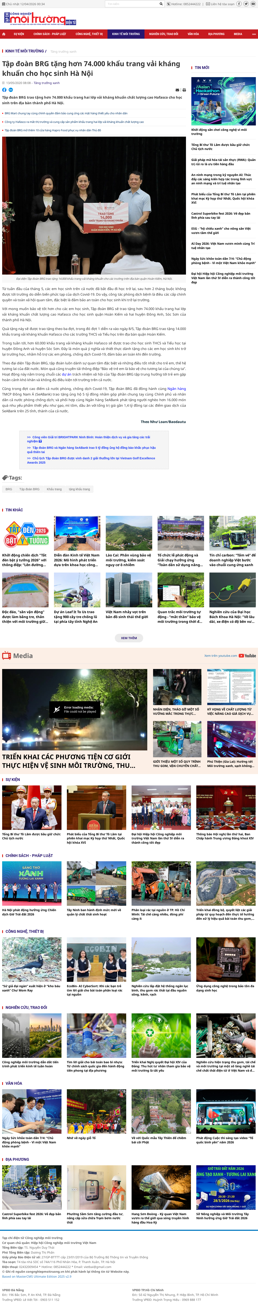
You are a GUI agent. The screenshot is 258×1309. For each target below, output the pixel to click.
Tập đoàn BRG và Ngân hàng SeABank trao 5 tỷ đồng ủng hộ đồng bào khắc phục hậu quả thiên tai (91, 450)
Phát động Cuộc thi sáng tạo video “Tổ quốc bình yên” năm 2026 (224, 1140)
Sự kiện (19, 34)
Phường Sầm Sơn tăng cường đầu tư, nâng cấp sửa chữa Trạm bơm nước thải (95, 1218)
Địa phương (216, 34)
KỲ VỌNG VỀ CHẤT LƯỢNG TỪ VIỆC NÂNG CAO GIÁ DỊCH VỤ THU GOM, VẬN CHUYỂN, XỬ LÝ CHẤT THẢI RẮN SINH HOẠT (230, 711)
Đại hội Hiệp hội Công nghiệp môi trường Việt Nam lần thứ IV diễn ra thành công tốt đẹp (223, 278)
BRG (9, 489)
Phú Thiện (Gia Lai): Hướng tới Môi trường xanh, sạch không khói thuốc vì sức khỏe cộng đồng (230, 763)
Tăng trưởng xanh (64, 51)
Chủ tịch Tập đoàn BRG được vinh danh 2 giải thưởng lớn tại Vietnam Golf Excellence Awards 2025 (91, 460)
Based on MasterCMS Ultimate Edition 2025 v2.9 (36, 1276)
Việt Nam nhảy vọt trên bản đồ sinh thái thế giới (127, 614)
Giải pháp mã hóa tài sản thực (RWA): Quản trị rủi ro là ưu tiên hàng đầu (223, 162)
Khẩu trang (54, 489)
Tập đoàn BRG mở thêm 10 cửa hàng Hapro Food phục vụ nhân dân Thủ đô (53, 130)
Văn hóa (193, 34)
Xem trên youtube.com (220, 656)
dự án (66, 374)
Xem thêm (129, 638)
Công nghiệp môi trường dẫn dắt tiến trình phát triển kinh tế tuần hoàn (30, 1064)
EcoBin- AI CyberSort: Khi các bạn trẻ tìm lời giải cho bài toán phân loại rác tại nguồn (94, 990)
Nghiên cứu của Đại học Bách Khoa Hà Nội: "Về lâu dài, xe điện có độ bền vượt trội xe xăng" (232, 616)
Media (238, 34)
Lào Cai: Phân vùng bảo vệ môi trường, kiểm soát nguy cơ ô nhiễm (128, 560)
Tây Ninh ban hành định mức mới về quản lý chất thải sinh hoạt (94, 912)
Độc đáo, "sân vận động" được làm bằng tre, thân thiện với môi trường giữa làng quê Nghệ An (24, 616)
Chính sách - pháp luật (29, 855)
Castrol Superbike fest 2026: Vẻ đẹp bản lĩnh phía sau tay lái (220, 215)
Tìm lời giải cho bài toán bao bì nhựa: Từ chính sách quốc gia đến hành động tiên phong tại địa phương (95, 1066)
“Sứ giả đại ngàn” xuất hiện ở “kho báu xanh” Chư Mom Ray (31, 988)
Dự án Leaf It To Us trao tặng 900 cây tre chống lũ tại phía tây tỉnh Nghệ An (76, 616)
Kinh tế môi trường (126, 34)
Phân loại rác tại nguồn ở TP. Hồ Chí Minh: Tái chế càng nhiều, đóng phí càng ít (158, 914)
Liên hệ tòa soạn (223, 4)
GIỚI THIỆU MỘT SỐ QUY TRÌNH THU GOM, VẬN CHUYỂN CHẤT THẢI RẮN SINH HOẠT (177, 763)
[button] (74, 709)
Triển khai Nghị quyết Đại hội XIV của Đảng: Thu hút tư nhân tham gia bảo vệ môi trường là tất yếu (161, 1066)
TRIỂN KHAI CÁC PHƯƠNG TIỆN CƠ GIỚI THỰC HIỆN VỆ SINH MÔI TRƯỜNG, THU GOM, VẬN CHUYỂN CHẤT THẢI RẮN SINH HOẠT (68, 761)
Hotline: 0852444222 (186, 4)
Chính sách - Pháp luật (50, 34)
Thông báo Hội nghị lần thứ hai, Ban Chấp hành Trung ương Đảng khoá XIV (225, 836)
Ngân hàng (176, 388)
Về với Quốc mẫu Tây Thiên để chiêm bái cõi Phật (159, 1140)
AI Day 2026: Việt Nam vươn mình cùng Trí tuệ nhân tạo (223, 245)
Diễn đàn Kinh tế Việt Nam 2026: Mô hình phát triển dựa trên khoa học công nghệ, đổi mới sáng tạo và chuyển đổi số (77, 560)
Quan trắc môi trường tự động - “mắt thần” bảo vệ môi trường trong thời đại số (180, 616)
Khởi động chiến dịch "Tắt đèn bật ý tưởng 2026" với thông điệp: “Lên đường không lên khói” (24, 560)
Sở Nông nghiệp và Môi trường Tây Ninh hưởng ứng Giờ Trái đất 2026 (222, 1216)
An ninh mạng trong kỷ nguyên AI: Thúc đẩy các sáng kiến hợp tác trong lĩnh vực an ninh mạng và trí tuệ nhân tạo (221, 179)
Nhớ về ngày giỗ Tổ (81, 1138)
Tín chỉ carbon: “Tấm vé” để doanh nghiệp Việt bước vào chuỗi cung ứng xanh (232, 560)
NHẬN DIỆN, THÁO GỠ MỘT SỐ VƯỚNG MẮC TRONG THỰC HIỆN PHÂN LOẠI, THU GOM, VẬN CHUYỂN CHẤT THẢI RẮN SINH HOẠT (176, 711)
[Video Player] (74, 710)
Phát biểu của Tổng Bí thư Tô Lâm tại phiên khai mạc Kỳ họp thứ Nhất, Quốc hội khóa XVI (223, 198)
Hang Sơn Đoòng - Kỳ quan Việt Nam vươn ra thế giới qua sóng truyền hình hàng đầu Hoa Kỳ (160, 1218)
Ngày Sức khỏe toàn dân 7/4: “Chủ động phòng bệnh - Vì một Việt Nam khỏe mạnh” (223, 261)
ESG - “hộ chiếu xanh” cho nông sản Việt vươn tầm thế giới (221, 230)
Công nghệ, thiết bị (89, 34)
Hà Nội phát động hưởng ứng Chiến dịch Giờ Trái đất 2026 (29, 912)
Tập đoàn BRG (29, 489)
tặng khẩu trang (79, 489)
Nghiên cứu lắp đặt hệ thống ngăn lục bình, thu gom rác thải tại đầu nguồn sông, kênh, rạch (160, 990)
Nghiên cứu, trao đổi (163, 34)
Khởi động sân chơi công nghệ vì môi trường (219, 132)
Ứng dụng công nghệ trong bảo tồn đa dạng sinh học (225, 988)
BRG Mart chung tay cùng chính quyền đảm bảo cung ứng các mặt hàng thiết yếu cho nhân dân (66, 113)
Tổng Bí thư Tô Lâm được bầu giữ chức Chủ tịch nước (220, 147)
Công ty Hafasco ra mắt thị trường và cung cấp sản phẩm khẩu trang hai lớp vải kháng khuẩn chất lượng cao (74, 122)
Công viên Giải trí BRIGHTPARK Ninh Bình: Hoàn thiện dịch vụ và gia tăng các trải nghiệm (88, 439)
